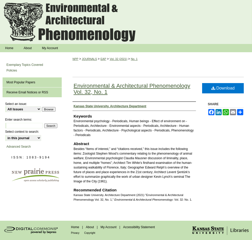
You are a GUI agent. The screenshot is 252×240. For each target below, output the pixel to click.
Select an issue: (16, 104)
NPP (75, 58)
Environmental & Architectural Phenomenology (126, 22)
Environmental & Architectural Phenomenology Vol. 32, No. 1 (132, 89)
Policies (11, 70)
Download (223, 88)
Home (75, 227)
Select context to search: (22, 132)
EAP (103, 58)
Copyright (89, 233)
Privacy (75, 233)
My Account (109, 227)
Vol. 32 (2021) (118, 58)
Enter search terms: (18, 119)
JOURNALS (89, 58)
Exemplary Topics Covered (24, 65)
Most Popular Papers (20, 82)
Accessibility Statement (139, 227)
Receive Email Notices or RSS (27, 92)
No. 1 (134, 58)
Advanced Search (18, 146)
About (90, 227)
